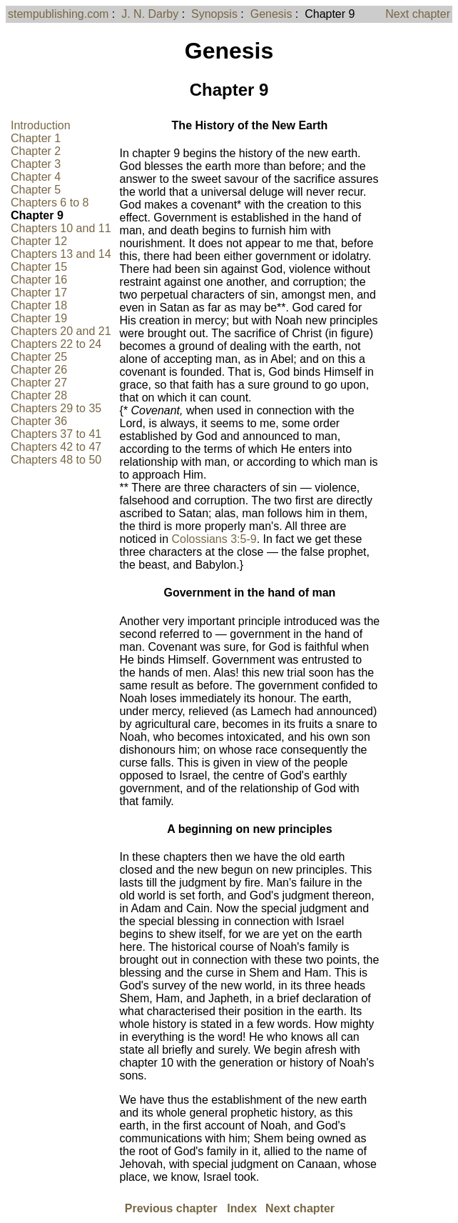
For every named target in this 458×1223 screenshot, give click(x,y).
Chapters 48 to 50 (56, 460)
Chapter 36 (39, 421)
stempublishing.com (58, 14)
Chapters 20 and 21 (61, 331)
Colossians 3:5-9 (213, 539)
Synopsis (214, 14)
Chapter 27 (39, 382)
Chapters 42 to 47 (56, 447)
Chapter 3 (36, 164)
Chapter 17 (39, 292)
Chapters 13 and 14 (61, 254)
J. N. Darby (149, 14)
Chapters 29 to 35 (56, 408)
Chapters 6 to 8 (49, 202)
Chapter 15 (39, 267)
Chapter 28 (39, 395)
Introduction (41, 125)
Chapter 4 (36, 177)
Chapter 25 (39, 357)
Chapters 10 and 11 (61, 228)
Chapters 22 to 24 (56, 344)
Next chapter (417, 14)
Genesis (271, 14)
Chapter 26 (39, 370)
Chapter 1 (36, 138)
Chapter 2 (36, 151)
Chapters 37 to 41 (56, 434)
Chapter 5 (36, 190)
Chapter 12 (39, 241)
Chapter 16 (39, 280)
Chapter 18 (39, 305)
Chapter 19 (39, 318)
